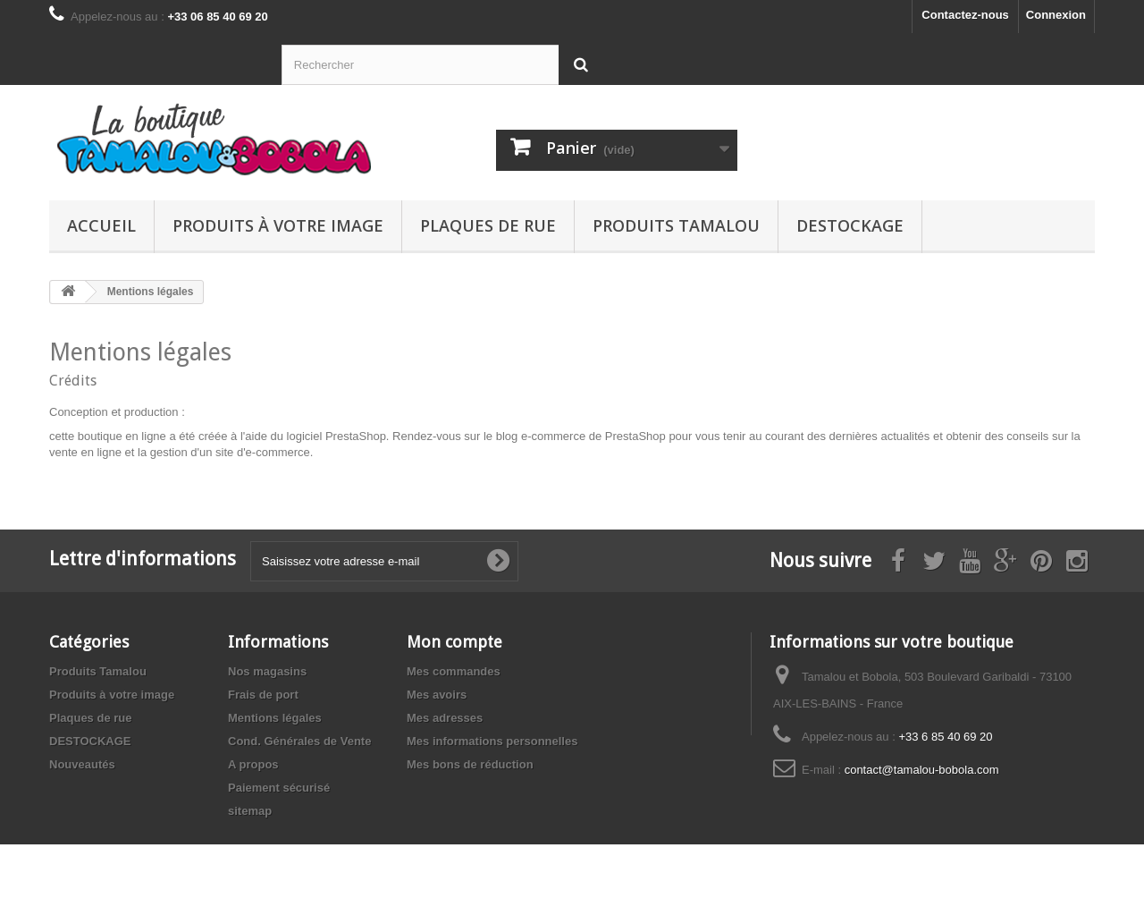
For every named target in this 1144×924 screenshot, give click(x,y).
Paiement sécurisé (279, 787)
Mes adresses (445, 718)
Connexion (1056, 14)
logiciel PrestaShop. (340, 436)
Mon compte (454, 641)
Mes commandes (453, 671)
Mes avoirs (437, 694)
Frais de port (263, 694)
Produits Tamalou (676, 225)
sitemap (250, 811)
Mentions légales (275, 718)
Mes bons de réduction (470, 764)
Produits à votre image (277, 225)
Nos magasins (267, 671)
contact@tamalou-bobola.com (922, 769)
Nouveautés (82, 764)
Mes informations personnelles (492, 741)
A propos (253, 764)
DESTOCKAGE (850, 225)
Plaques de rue (488, 225)
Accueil (101, 225)
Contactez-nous (965, 14)
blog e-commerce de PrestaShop (581, 436)
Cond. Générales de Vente (299, 741)
